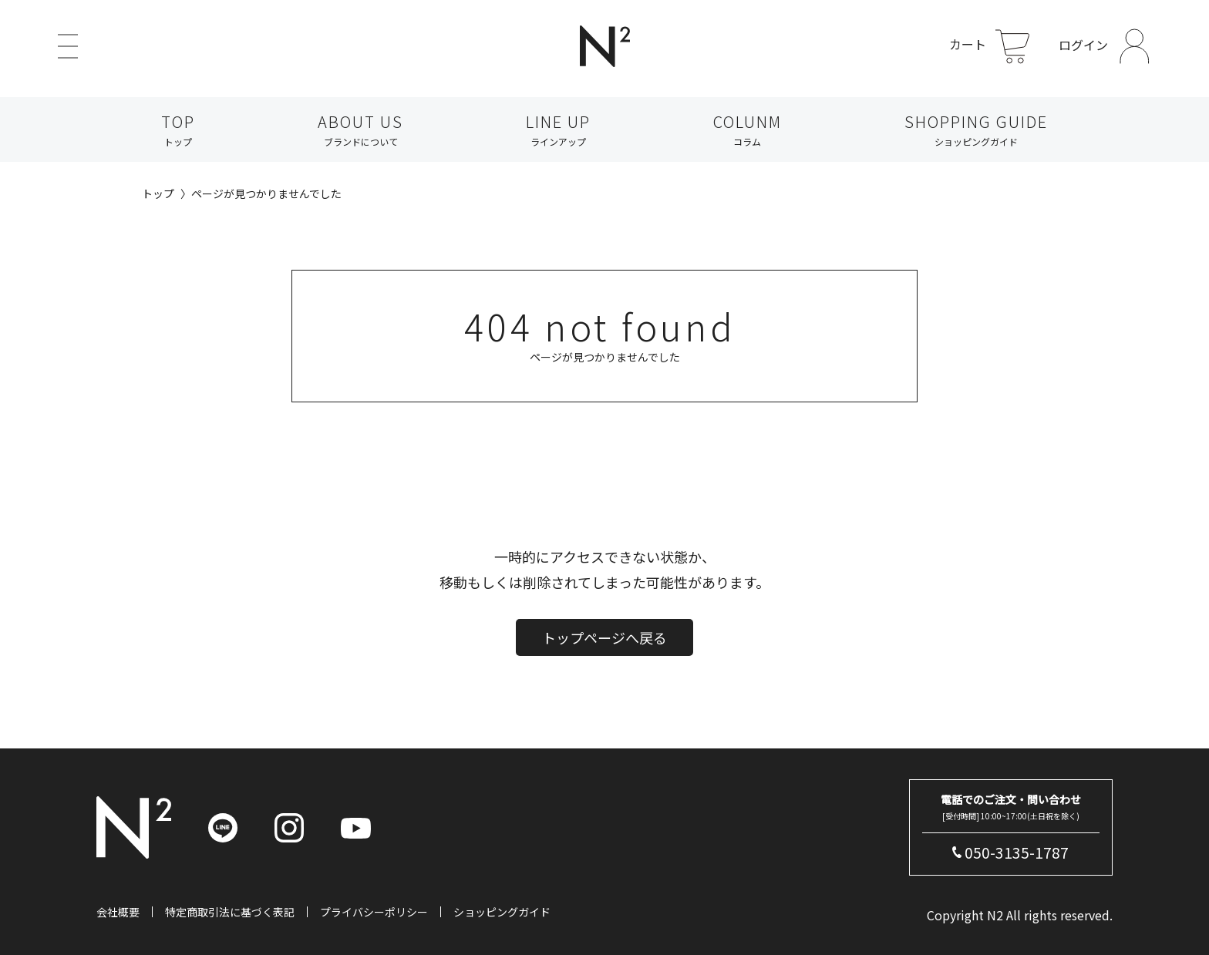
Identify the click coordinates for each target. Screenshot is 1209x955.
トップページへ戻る (604, 663)
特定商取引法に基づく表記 (230, 912)
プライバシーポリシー (374, 912)
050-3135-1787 (1017, 852)
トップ (158, 193)
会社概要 (118, 912)
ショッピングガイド (502, 912)
